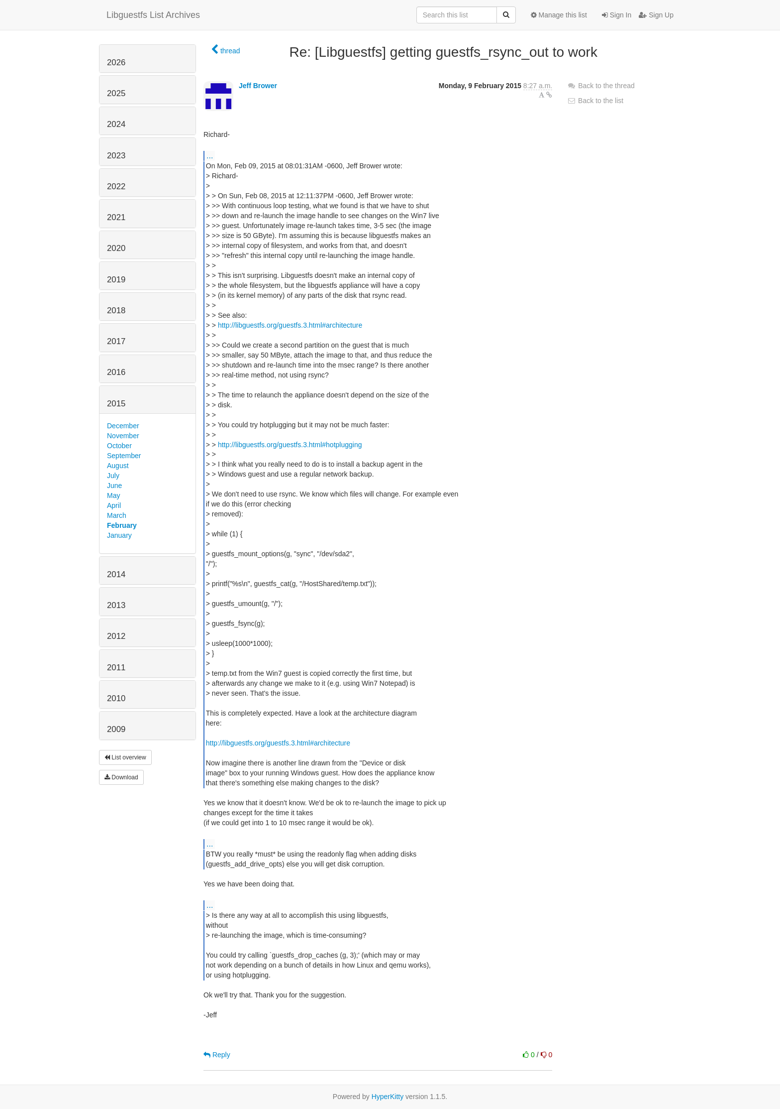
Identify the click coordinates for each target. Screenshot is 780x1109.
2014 (116, 574)
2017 (116, 341)
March (116, 515)
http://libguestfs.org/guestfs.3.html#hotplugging (290, 445)
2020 (116, 248)
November (123, 436)
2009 (116, 729)
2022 (116, 186)
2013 (116, 605)
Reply (216, 1055)
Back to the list (595, 101)
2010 (116, 698)
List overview (125, 757)
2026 (116, 62)
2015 (116, 403)
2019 (116, 279)
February (122, 525)
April (114, 505)
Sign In (616, 15)
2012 (116, 636)
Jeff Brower (258, 86)
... (209, 155)
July (113, 476)
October (119, 446)
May (113, 495)
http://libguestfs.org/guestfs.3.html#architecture (290, 325)
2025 (116, 93)
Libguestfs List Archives (153, 15)
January (119, 535)
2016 (116, 372)
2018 (116, 310)
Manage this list (559, 15)
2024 (116, 124)
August (118, 466)
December (123, 426)
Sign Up (656, 15)
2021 (116, 217)
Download (121, 777)
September (124, 456)
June (114, 486)
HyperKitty (388, 1097)
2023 (116, 155)
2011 (116, 667)
